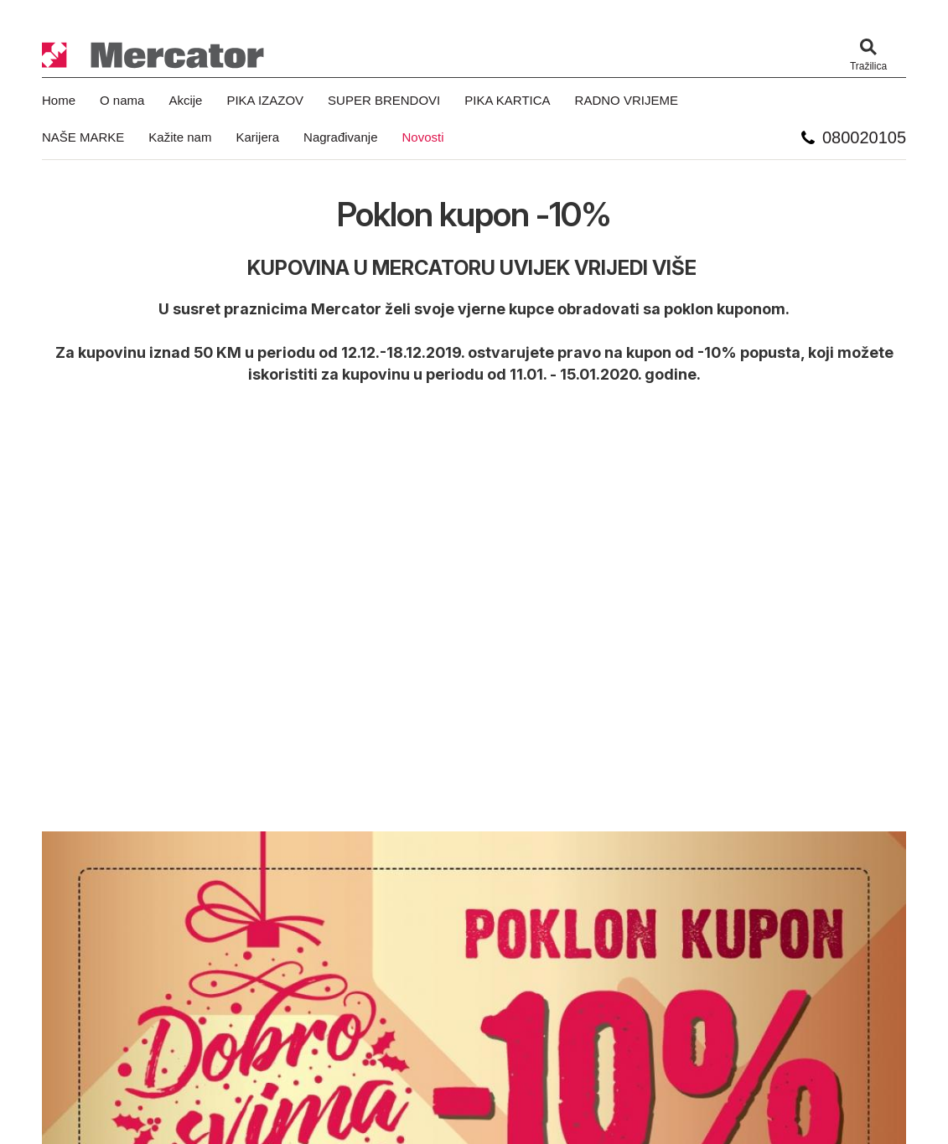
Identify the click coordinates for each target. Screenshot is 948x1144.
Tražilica (868, 66)
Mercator (153, 56)
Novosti (422, 137)
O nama (122, 100)
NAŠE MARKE (83, 137)
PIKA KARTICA (507, 100)
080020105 (864, 137)
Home (58, 100)
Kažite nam (179, 137)
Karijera (257, 137)
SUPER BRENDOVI (384, 100)
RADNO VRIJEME (626, 100)
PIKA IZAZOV (264, 100)
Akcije (185, 100)
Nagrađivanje (340, 137)
